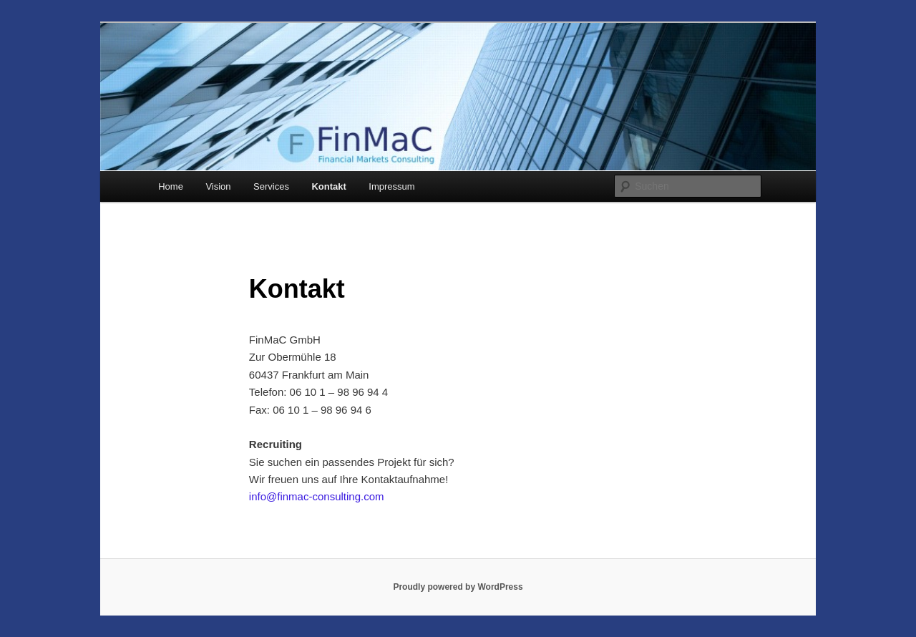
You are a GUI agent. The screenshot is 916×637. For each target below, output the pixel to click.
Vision (217, 186)
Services (271, 186)
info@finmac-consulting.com (316, 496)
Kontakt (328, 186)
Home (170, 186)
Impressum (391, 186)
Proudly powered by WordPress (457, 587)
